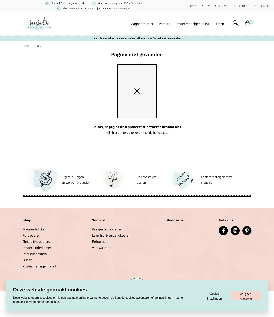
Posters (164, 24)
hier (114, 132)
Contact (244, 6)
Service (264, 6)
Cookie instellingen (214, 296)
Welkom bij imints (217, 6)
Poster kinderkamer (37, 248)
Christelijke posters (36, 241)
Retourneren (101, 241)
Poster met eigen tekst (192, 24)
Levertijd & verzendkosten (111, 235)
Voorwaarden (101, 248)
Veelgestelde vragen (107, 229)
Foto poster (31, 235)
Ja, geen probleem (246, 296)
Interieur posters (35, 254)
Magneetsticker (141, 24)
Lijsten (219, 24)
